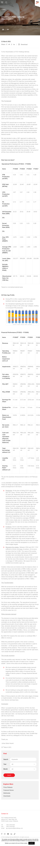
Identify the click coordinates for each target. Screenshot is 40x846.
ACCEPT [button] (31, 843)
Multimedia (6, 793)
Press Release (7, 787)
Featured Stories (8, 790)
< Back (3, 9)
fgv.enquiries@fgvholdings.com (14, 828)
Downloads (6, 796)
